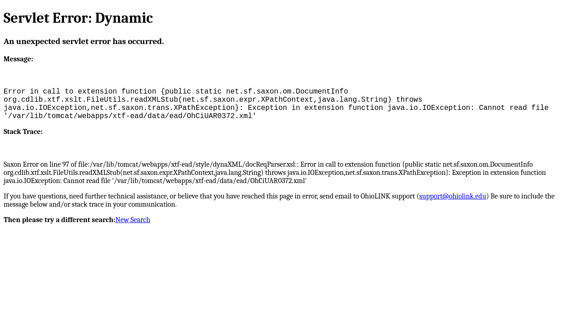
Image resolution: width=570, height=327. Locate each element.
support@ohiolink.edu (452, 196)
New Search (132, 220)
